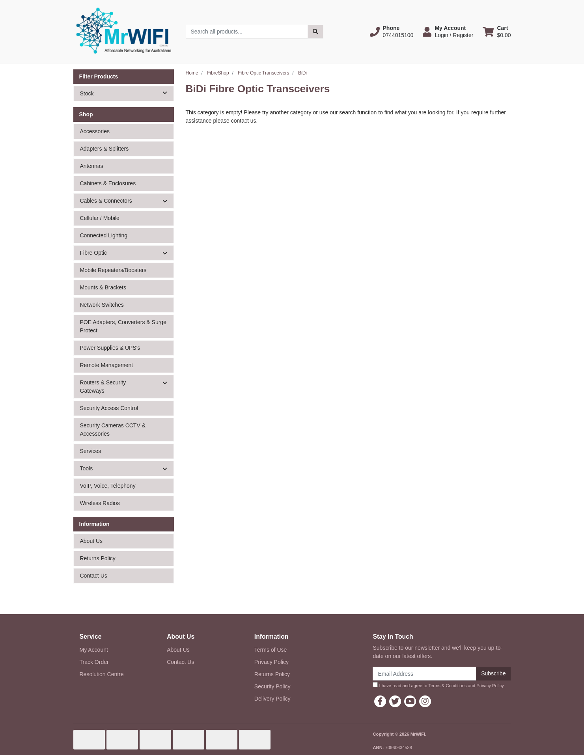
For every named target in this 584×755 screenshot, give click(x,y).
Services (90, 451)
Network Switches (102, 305)
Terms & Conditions (447, 685)
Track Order (94, 662)
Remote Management (106, 365)
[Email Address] (424, 673)
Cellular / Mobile (99, 218)
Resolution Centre (102, 674)
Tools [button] (86, 468)
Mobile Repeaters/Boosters (113, 270)
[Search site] (315, 32)
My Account (94, 650)
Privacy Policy (271, 662)
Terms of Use (270, 650)
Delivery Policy (272, 698)
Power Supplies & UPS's (110, 348)
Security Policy (272, 686)
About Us (91, 541)
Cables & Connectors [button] (106, 201)
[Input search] (247, 32)
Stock (127, 93)
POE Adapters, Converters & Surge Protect (123, 326)
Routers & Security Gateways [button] (103, 386)
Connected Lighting (104, 235)
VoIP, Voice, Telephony (108, 486)
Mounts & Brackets (103, 287)
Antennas (91, 166)
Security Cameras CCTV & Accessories (113, 429)
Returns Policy (98, 558)
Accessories (95, 131)
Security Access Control (109, 408)
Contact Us (93, 575)
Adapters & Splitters (104, 148)
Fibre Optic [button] (93, 253)
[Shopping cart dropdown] (497, 31)
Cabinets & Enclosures (108, 183)
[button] (392, 31)
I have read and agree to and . (439, 685)
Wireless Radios (100, 503)
